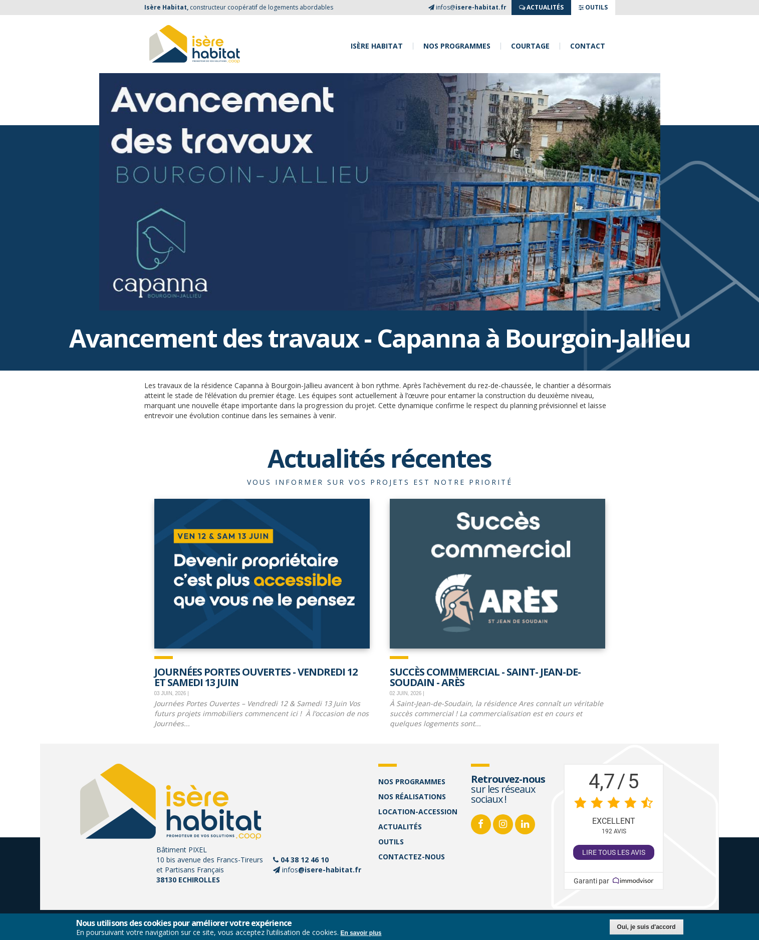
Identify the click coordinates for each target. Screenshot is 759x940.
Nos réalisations (412, 796)
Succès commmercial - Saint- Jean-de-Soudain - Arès (485, 676)
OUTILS (593, 7)
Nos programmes (456, 46)
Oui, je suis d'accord (646, 926)
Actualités (400, 826)
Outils (391, 841)
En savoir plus (361, 932)
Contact (587, 46)
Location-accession (417, 811)
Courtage (530, 46)
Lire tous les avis (613, 852)
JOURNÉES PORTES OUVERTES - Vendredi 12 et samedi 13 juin (255, 676)
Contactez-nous (411, 856)
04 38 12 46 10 (305, 859)
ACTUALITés (541, 7)
